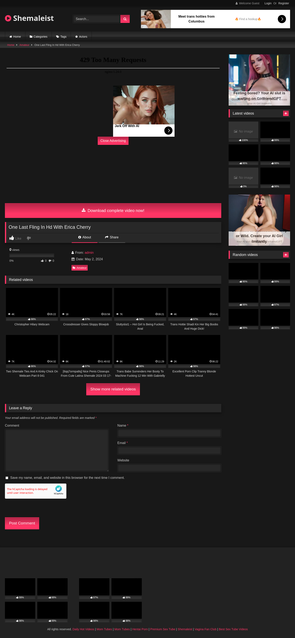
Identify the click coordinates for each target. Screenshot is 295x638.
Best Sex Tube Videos (233, 629)
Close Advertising (113, 140)
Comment (12, 425)
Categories (41, 36)
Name (122, 425)
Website (123, 460)
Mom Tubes (104, 629)
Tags (63, 36)
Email (122, 443)
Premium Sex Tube (162, 629)
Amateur (24, 44)
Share (112, 237)
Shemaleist (29, 18)
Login (267, 3)
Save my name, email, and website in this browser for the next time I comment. (67, 477)
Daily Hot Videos (83, 629)
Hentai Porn (140, 629)
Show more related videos (113, 389)
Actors (83, 36)
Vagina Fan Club (205, 629)
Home (17, 36)
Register (283, 3)
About (84, 237)
